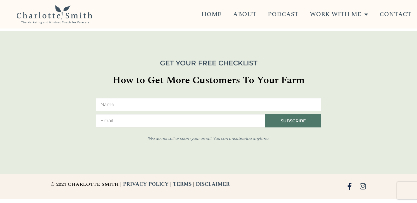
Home (211, 14)
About (244, 14)
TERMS (182, 184)
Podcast (283, 14)
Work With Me (339, 14)
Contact (395, 14)
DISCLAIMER (213, 184)
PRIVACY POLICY (146, 184)
